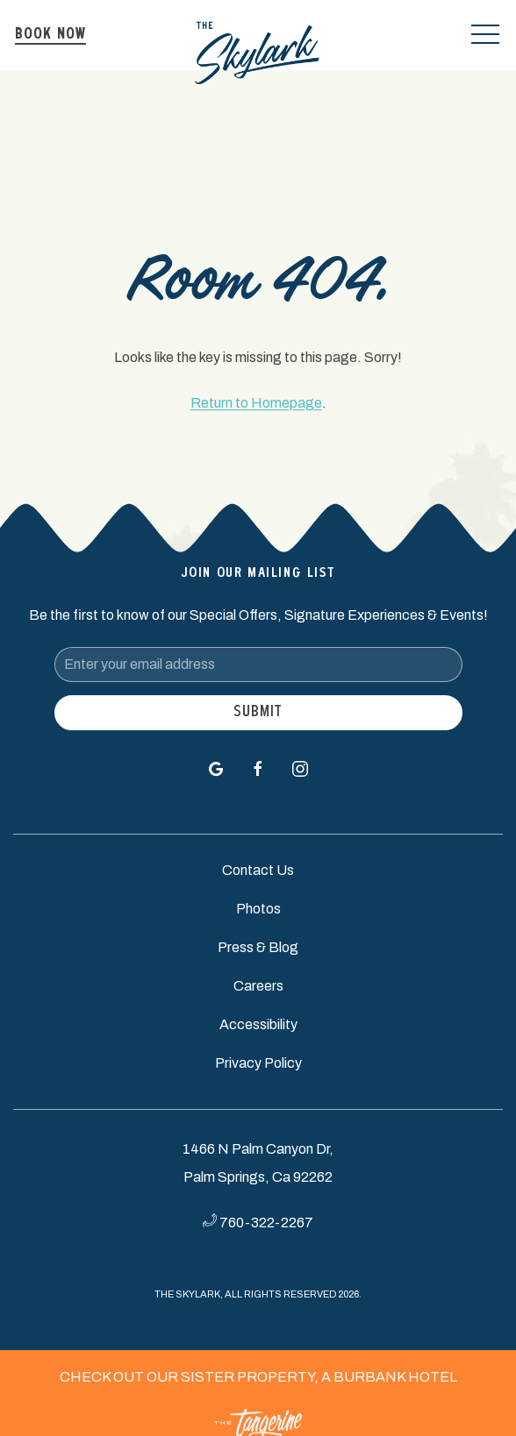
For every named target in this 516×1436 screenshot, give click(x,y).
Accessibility (258, 1024)
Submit (258, 713)
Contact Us (258, 870)
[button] (485, 35)
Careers (258, 985)
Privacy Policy (258, 1063)
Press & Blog (258, 947)
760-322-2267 (266, 1222)
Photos (258, 908)
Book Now (50, 35)
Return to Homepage (256, 402)
